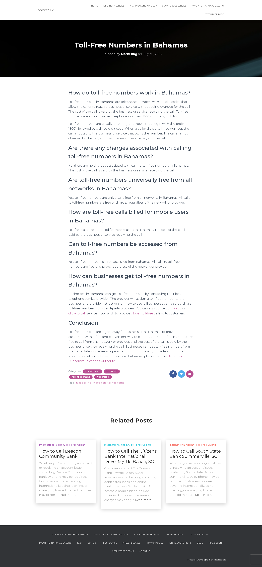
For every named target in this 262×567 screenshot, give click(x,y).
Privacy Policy (154, 543)
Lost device (110, 543)
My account (216, 543)
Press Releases (131, 543)
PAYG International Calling (207, 6)
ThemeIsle (220, 559)
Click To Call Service (174, 6)
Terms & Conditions (180, 543)
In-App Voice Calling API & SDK (111, 534)
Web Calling (103, 377)
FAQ (79, 543)
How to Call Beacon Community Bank (60, 453)
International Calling (51, 444)
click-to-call (77, 313)
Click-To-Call (92, 371)
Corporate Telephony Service (70, 534)
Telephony (111, 371)
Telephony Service (113, 6)
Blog (200, 543)
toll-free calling (116, 382)
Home (94, 6)
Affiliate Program (123, 551)
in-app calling (83, 382)
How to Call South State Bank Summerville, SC (195, 453)
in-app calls (99, 382)
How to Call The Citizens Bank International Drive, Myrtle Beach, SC (130, 456)
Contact (92, 543)
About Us (145, 551)
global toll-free (142, 313)
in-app (176, 308)
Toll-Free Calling (81, 377)
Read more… (67, 494)
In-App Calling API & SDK (143, 6)
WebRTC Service (214, 14)
